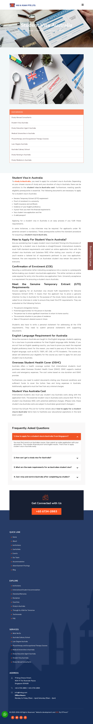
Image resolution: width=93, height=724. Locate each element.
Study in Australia (19, 606)
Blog (14, 570)
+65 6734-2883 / (21, 688)
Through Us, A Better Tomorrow (24, 610)
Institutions (17, 545)
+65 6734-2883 (46, 511)
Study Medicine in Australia (21, 160)
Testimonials (17, 614)
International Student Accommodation (26, 590)
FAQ (14, 618)
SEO (57, 712)
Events (15, 553)
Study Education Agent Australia (24, 128)
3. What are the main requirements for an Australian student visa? (43, 467)
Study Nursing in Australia (21, 155)
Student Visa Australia (20, 123)
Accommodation (18, 562)
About (15, 541)
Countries (16, 602)
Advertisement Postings (21, 566)
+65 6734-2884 (34, 688)
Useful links (17, 549)
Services (39, 31)
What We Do (17, 633)
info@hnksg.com (21, 693)
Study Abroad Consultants (21, 117)
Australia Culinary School (21, 149)
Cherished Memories (20, 594)
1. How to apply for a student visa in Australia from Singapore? (41, 436)
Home (31, 31)
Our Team (16, 558)
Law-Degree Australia (20, 144)
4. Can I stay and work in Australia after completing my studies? (42, 477)
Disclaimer (16, 598)
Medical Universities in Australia (23, 133)
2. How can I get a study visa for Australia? (32, 458)
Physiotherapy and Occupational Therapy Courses (30, 139)
